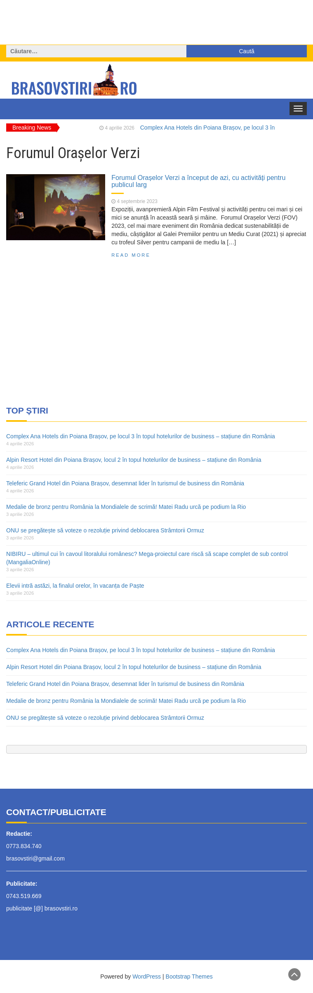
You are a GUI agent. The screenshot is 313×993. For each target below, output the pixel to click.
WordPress (146, 976)
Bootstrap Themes (189, 976)
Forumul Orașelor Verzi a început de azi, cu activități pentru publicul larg (198, 181)
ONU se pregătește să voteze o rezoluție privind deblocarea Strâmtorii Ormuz (105, 530)
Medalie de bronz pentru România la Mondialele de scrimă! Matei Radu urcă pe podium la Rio (126, 507)
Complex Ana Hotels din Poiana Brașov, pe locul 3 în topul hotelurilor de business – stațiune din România (140, 436)
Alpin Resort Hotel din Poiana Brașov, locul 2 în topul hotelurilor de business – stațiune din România (133, 459)
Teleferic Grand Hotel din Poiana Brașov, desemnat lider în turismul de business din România (125, 483)
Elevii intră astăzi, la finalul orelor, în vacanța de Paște (75, 585)
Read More (131, 255)
